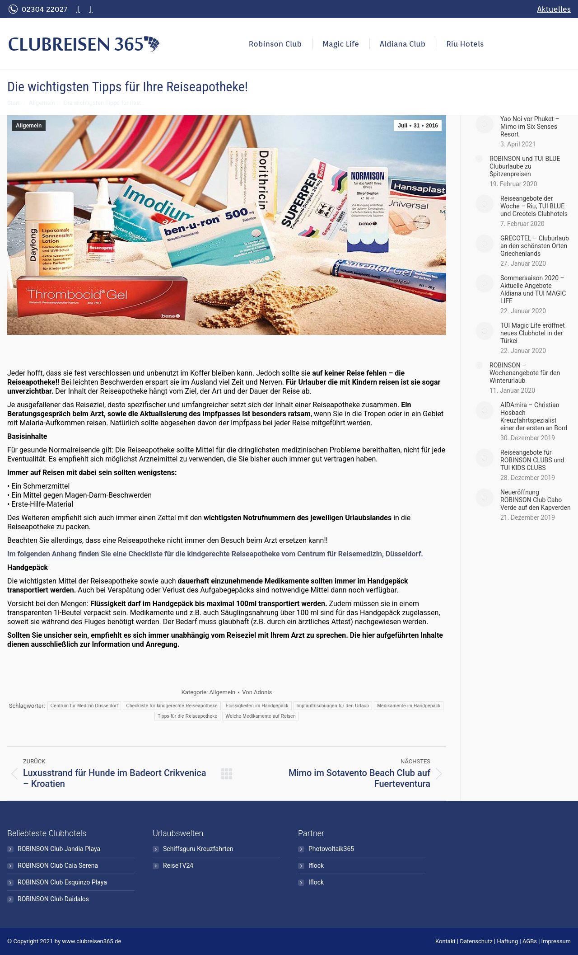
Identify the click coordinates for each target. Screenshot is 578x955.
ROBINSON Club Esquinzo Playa (62, 882)
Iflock (316, 865)
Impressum (556, 941)
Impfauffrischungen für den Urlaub (333, 705)
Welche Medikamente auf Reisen (260, 716)
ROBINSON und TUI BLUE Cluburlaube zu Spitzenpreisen (524, 166)
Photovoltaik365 (331, 848)
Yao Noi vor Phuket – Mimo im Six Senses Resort (529, 126)
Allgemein (29, 125)
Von (257, 692)
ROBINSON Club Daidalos (53, 899)
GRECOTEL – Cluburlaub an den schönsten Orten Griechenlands (534, 246)
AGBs (529, 941)
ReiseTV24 (178, 865)
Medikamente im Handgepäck (408, 705)
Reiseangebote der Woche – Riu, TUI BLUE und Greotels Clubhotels (534, 206)
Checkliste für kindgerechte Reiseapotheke (171, 705)
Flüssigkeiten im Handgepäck (257, 705)
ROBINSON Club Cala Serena (58, 865)
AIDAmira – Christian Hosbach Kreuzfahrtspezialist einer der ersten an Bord (533, 416)
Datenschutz (476, 941)
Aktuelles (554, 9)
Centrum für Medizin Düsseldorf (84, 705)
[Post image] (484, 124)
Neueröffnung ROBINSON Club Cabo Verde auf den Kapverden (535, 500)
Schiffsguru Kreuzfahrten (198, 848)
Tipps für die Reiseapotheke (187, 716)
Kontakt (445, 941)
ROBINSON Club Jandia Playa (59, 848)
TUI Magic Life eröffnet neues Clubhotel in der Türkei (532, 333)
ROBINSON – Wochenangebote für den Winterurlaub (524, 373)
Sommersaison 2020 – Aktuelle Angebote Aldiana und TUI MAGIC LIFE (533, 289)
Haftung (507, 941)
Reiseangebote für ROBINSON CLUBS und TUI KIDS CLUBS (532, 460)
